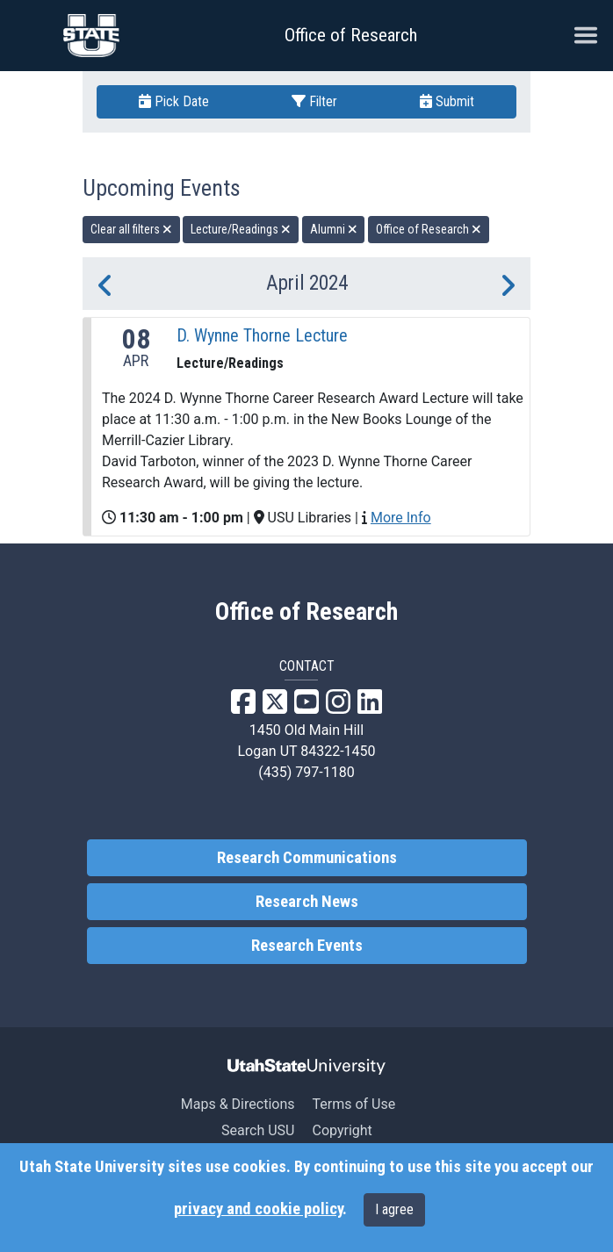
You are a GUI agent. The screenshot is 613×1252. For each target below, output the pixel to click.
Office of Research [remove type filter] (428, 229)
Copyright (341, 1130)
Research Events (307, 945)
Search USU (257, 1130)
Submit (447, 101)
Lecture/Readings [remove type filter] (241, 229)
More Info (401, 517)
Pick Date (174, 101)
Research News (307, 901)
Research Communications (307, 857)
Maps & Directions (238, 1104)
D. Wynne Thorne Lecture (262, 335)
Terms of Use (353, 1104)
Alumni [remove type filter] (333, 229)
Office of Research (351, 35)
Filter (314, 101)
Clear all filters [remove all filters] (131, 229)
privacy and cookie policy (258, 1209)
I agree (394, 1209)
